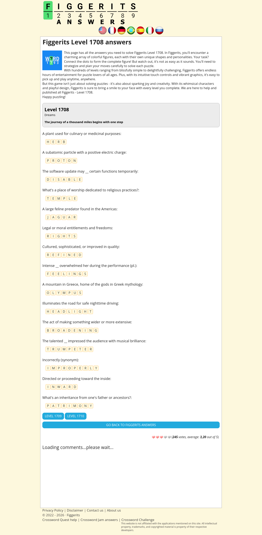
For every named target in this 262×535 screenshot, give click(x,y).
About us (114, 510)
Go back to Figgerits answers (131, 425)
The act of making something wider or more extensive (86, 322)
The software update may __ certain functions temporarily (89, 171)
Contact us (95, 510)
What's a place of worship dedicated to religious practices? (90, 190)
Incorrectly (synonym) (60, 359)
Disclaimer (75, 510)
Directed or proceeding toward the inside (76, 378)
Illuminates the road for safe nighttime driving (80, 303)
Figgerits (73, 515)
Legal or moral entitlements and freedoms (77, 227)
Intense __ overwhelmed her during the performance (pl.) (89, 265)
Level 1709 (53, 416)
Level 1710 (75, 416)
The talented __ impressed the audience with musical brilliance (93, 341)
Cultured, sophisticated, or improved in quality (80, 246)
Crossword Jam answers (99, 519)
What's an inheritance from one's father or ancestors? (86, 397)
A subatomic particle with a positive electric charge (84, 152)
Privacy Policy (52, 510)
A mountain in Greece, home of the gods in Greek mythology (92, 284)
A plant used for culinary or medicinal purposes (81, 133)
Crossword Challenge (137, 519)
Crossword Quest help (59, 519)
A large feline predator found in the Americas (79, 209)
